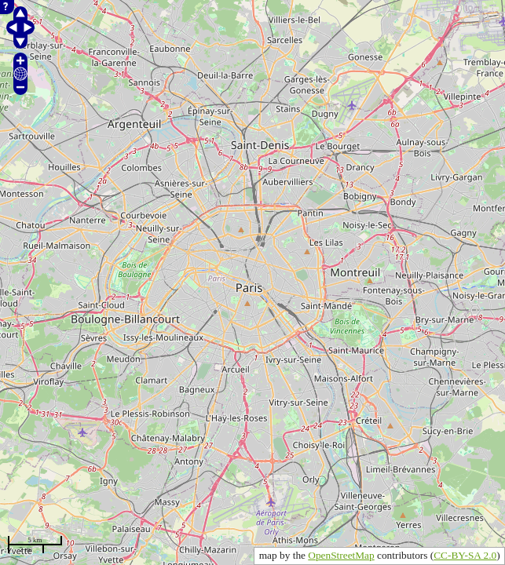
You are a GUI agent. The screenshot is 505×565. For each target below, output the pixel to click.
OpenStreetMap (341, 555)
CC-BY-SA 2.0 (465, 555)
